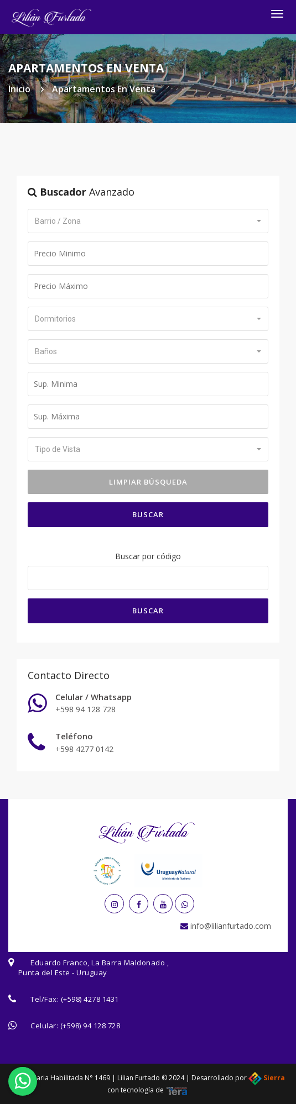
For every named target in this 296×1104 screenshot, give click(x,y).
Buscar (148, 514)
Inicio (19, 89)
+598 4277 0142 (84, 749)
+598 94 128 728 (85, 709)
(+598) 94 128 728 (90, 1026)
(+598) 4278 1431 (90, 999)
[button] (148, 221)
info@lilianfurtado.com (229, 926)
